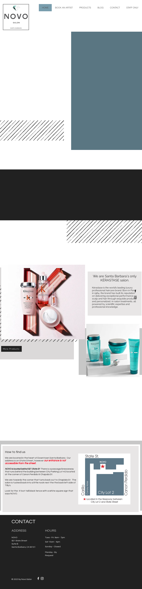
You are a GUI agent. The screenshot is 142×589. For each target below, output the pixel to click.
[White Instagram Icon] (42, 578)
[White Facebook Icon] (38, 578)
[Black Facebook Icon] (135, 291)
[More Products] (11, 349)
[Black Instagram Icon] (135, 297)
